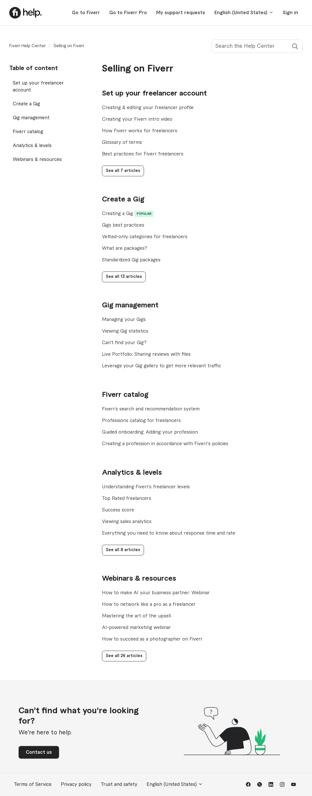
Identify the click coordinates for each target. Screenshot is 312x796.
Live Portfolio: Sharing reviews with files (146, 354)
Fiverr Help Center (27, 46)
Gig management (130, 305)
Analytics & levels (132, 472)
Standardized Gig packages (131, 260)
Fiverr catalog (125, 394)
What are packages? (124, 248)
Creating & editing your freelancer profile (148, 107)
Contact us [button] (39, 752)
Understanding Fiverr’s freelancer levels (146, 487)
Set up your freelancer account (154, 93)
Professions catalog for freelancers (141, 420)
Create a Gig (123, 199)
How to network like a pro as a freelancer (149, 604)
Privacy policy (76, 784)
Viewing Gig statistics (125, 331)
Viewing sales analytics (127, 521)
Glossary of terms (122, 142)
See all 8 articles (123, 550)
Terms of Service (33, 784)
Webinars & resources (139, 578)
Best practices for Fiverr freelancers (142, 154)
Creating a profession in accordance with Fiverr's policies (165, 443)
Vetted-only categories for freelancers (144, 236)
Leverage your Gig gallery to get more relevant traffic (161, 366)
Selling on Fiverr (69, 46)
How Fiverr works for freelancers (139, 131)
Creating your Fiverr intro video (137, 119)
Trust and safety (119, 784)
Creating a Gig (117, 213)
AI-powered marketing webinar (136, 627)
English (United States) (243, 12)
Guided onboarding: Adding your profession (150, 432)
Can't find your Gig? (124, 342)
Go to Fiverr (86, 12)
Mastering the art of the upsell (136, 616)
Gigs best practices (123, 225)
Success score (118, 510)
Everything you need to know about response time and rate (168, 533)
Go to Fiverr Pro (128, 12)
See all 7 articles (123, 171)
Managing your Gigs (124, 319)
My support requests (180, 12)
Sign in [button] (290, 12)
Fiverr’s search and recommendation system (151, 409)
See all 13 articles (124, 277)
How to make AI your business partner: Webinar (156, 592)
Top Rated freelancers (126, 498)
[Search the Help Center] (257, 46)
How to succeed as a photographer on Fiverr (152, 639)
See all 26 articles (124, 656)
